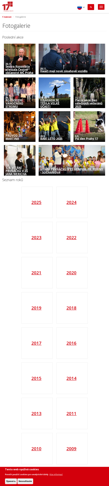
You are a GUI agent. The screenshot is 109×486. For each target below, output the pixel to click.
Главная (6, 16)
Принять (11, 482)
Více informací (56, 475)
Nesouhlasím (25, 482)
